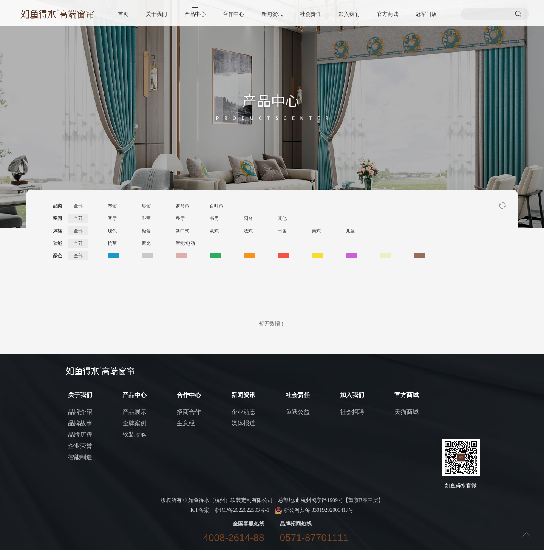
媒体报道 (243, 423)
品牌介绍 (80, 412)
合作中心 (233, 14)
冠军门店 (426, 14)
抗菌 (112, 243)
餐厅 (180, 218)
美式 (316, 230)
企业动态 (243, 412)
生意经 (186, 423)
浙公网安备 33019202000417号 (314, 510)
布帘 (112, 206)
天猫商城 (406, 412)
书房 (214, 218)
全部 (78, 206)
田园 (282, 230)
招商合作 (189, 412)
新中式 (182, 230)
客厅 (112, 218)
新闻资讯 (272, 14)
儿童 (350, 230)
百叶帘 (216, 206)
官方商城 (387, 14)
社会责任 (310, 14)
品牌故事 (80, 423)
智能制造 (80, 457)
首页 (123, 14)
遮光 (146, 243)
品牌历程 (80, 434)
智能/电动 (185, 243)
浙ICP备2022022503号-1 (242, 510)
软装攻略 (134, 434)
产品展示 (134, 412)
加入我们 (349, 14)
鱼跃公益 (298, 412)
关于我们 (156, 14)
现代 (112, 230)
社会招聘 (352, 412)
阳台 (248, 218)
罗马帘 (182, 206)
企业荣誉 (80, 446)
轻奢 (146, 230)
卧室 (146, 218)
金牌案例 (134, 423)
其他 (282, 218)
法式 (248, 230)
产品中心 (195, 14)
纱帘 (146, 206)
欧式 (214, 230)
